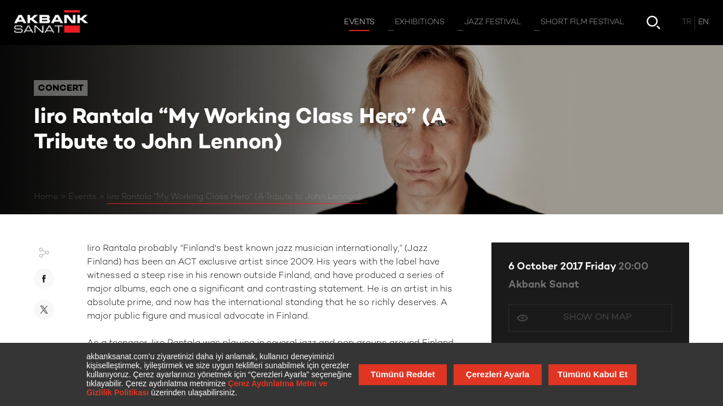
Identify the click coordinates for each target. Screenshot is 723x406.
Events (82, 196)
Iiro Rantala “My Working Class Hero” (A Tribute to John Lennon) (234, 196)
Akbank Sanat (543, 285)
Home (46, 196)
